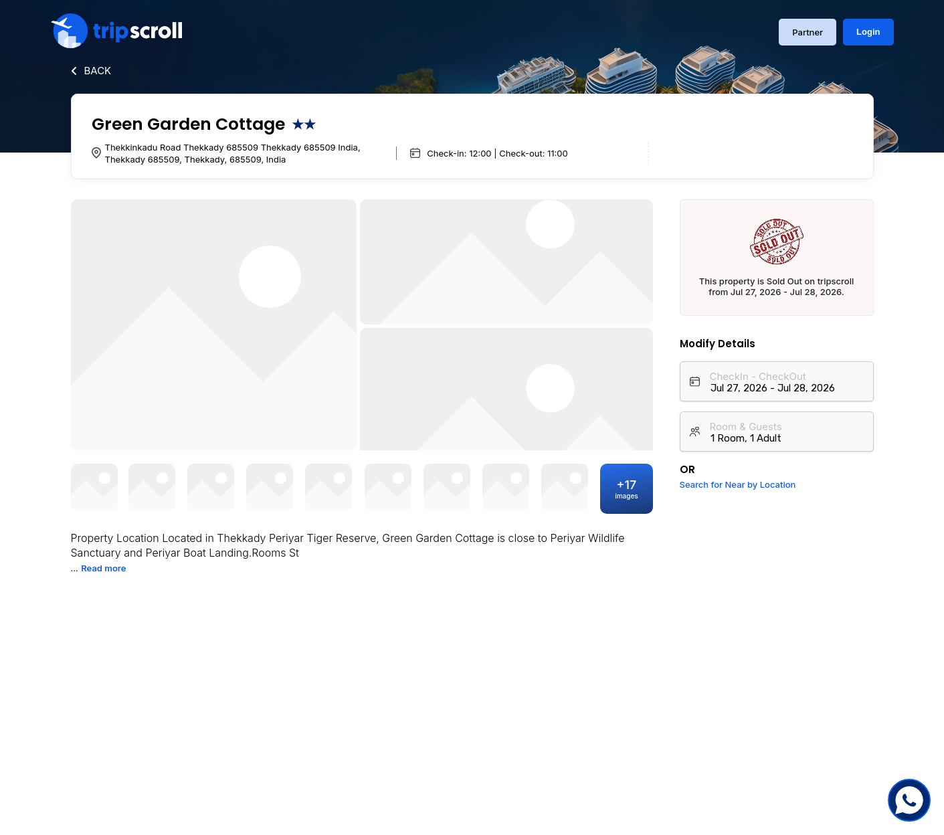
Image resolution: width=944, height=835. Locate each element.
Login (868, 32)
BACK (98, 70)
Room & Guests (746, 426)
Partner (807, 32)
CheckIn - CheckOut (758, 376)
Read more (103, 568)
